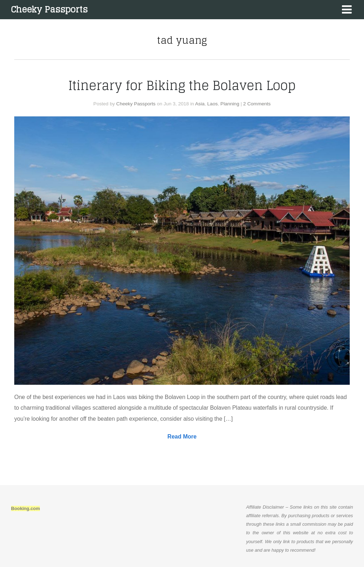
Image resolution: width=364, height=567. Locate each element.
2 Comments (257, 103)
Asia (199, 103)
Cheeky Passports (49, 9)
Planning (229, 103)
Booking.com (25, 508)
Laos (212, 103)
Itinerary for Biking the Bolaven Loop (182, 85)
